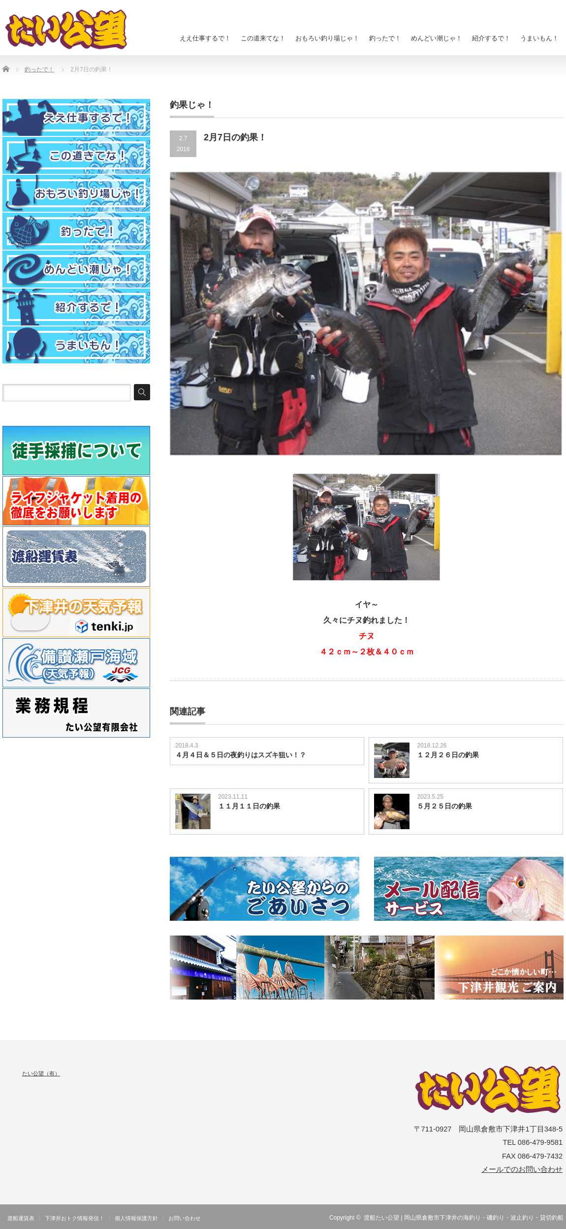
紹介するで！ (491, 38)
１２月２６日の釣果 (448, 755)
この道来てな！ (263, 38)
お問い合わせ (184, 1218)
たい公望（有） (41, 1073)
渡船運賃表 (20, 1218)
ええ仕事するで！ (205, 38)
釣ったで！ (385, 38)
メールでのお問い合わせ (522, 1169)
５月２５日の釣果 (444, 806)
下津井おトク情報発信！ (74, 1218)
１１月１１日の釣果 (249, 806)
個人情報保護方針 (136, 1218)
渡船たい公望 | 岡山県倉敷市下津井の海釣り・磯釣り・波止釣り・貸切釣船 (464, 1217)
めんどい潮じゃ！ (436, 38)
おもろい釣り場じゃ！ (327, 38)
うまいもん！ (539, 38)
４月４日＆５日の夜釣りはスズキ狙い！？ (240, 755)
